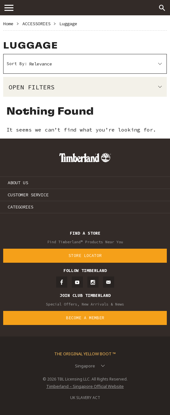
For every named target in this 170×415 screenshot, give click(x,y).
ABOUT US (18, 182)
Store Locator (85, 255)
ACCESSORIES (36, 23)
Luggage (68, 23)
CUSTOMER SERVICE (28, 195)
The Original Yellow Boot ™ (85, 354)
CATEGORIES (20, 207)
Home (8, 23)
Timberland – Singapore (85, 8)
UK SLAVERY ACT (85, 397)
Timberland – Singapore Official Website (85, 386)
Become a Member (85, 318)
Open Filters (32, 87)
